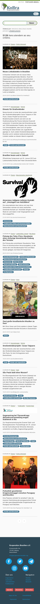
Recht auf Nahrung (10, 264)
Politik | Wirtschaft (21, 44)
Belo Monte (32, 233)
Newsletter (19, 590)
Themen (13, 44)
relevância (15, 29)
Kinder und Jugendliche (17, 362)
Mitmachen (29, 590)
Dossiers (28, 580)
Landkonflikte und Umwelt (12, 269)
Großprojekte (8, 272)
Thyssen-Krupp (30, 405)
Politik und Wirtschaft (11, 99)
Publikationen (9, 584)
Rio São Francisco (30, 398)
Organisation (9, 578)
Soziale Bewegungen (10, 257)
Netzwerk (28, 582)
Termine (23, 106)
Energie (26, 269)
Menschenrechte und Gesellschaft (15, 226)
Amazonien (7, 221)
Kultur (17, 279)
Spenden (9, 590)
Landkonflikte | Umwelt (22, 233)
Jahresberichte (10, 582)
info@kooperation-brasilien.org (18, 555)
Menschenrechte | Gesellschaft (24, 175)
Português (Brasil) (32, 2)
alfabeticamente (14, 31)
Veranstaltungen (15, 106)
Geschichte (8, 580)
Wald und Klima (24, 264)
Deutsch (21, 2)
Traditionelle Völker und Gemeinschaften (17, 223)
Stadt (5, 145)
